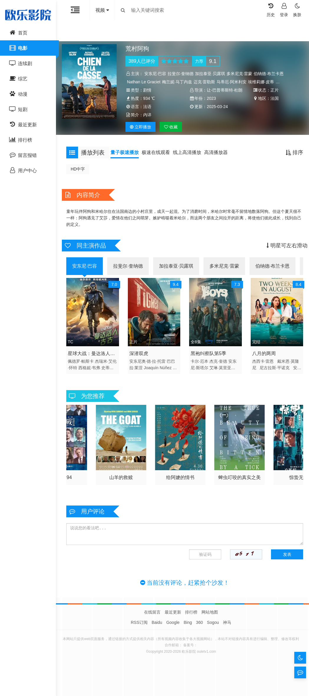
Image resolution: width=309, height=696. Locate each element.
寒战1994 (123, 481)
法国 (211, 106)
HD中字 (81, 177)
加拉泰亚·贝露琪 (211, 73)
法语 (273, 106)
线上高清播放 (190, 160)
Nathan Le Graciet (145, 81)
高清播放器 (219, 160)
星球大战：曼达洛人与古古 (94, 360)
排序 (291, 161)
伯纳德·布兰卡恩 (270, 73)
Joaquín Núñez (159, 374)
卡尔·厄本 (199, 367)
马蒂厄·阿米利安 (233, 81)
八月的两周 (262, 359)
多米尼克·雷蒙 (241, 73)
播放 (142, 135)
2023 (149, 106)
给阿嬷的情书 (238, 481)
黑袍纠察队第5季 (208, 359)
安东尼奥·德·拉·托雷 (149, 367)
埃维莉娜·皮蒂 (262, 81)
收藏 (172, 135)
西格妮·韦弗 (96, 374)
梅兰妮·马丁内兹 (178, 81)
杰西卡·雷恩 (261, 367)
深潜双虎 (140, 359)
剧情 (149, 90)
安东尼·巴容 (157, 73)
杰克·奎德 (218, 367)
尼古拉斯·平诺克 (273, 374)
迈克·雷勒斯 (206, 81)
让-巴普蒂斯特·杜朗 (224, 90)
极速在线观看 (159, 160)
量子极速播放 (127, 160)
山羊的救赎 (180, 481)
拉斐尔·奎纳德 (182, 73)
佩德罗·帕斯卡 (84, 367)
